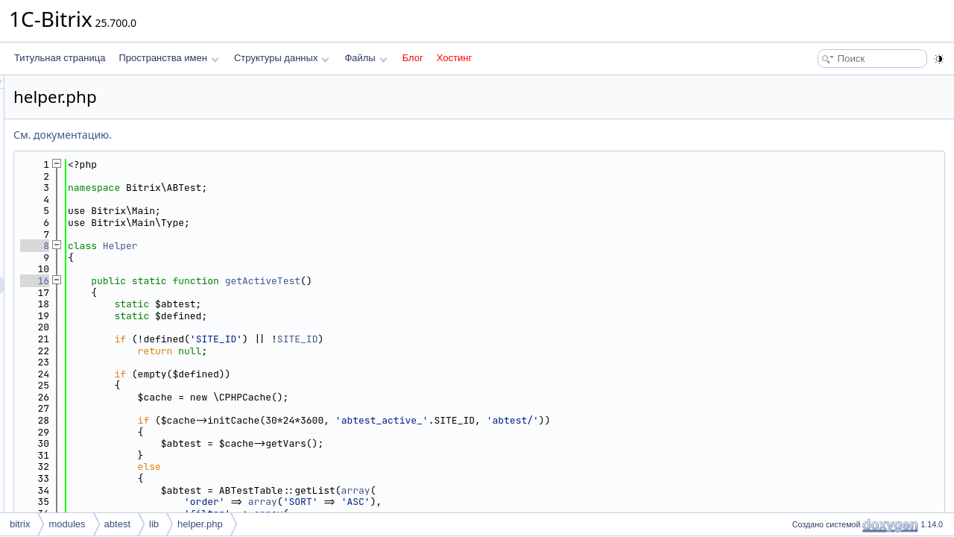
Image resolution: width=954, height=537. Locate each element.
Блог (412, 57)
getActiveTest (449, 280)
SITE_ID (484, 339)
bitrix (20, 524)
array (542, 490)
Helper (306, 245)
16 (221, 280)
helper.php (200, 524)
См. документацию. (249, 135)
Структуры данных (281, 57)
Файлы (365, 57)
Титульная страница (59, 57)
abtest (117, 524)
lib (154, 524)
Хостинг (454, 57)
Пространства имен (168, 57)
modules (66, 524)
